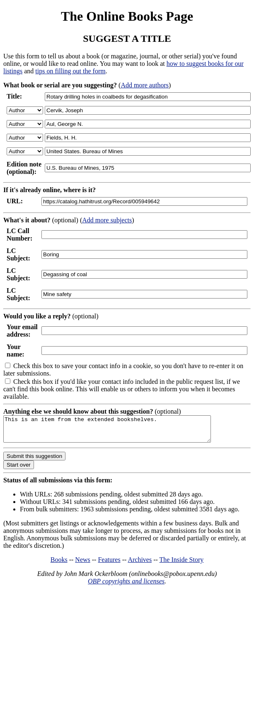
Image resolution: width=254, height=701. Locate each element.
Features (109, 564)
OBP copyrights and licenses (126, 586)
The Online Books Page (127, 16)
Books (59, 564)
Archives (140, 564)
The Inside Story (182, 564)
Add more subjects (107, 220)
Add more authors (145, 85)
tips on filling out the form (70, 71)
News (82, 564)
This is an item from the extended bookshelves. (119, 431)
